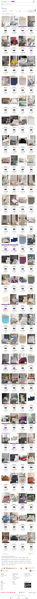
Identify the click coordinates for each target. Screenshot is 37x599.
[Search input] (19, 4)
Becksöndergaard (22, 561)
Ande (11, 559)
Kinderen (2, 585)
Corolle (27, 557)
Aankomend (14, 584)
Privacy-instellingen (15, 578)
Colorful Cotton (22, 559)
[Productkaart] (6, 26)
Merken (2, 589)
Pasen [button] (12, 14)
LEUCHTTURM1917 (5, 561)
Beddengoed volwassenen (5, 559)
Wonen (2, 588)
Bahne (10, 564)
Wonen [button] (3, 14)
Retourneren (26, 576)
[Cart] (8, 25)
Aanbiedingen (3, 583)
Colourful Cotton (11, 561)
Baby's (2, 584)
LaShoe (27, 559)
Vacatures (2, 576)
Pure (29, 559)
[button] (5, 11)
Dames (2, 586)
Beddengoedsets (8, 557)
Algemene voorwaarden (16, 577)
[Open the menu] (2, 4)
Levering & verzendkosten (28, 575)
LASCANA (3, 557)
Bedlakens (23, 557)
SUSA (7, 564)
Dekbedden (3, 564)
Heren (2, 587)
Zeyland (13, 557)
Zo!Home (16, 557)
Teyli (18, 559)
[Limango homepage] (4, 1)
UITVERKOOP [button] (7, 14)
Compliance (14, 579)
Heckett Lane (15, 559)
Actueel (14, 583)
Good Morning (17, 561)
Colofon (14, 575)
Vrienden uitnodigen (4, 575)
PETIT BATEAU (28, 561)
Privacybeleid (14, 576)
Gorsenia (20, 557)
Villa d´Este (13, 564)
